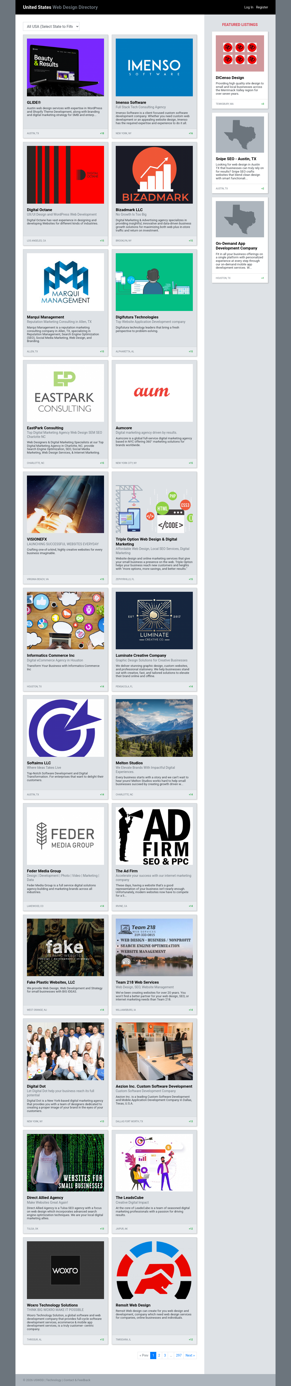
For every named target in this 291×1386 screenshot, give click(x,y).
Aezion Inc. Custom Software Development (154, 1086)
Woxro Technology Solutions (52, 1305)
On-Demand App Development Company (236, 245)
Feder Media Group (44, 871)
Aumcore (124, 428)
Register (262, 7)
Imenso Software (131, 102)
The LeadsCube (130, 1197)
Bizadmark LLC (129, 209)
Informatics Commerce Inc (51, 655)
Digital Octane (39, 209)
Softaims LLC (39, 763)
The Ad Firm (127, 871)
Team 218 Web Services (137, 982)
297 (179, 1355)
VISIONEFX (37, 539)
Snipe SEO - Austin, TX (236, 158)
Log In (248, 7)
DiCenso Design (230, 77)
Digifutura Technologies (137, 317)
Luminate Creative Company (141, 655)
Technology (53, 1380)
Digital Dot (36, 1086)
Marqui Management (45, 317)
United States (60, 7)
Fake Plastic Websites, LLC (51, 982)
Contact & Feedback (77, 1380)
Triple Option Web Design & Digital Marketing (146, 541)
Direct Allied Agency (45, 1197)
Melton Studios (129, 763)
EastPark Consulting (45, 428)
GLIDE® (34, 102)
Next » (190, 1355)
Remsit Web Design (133, 1305)
